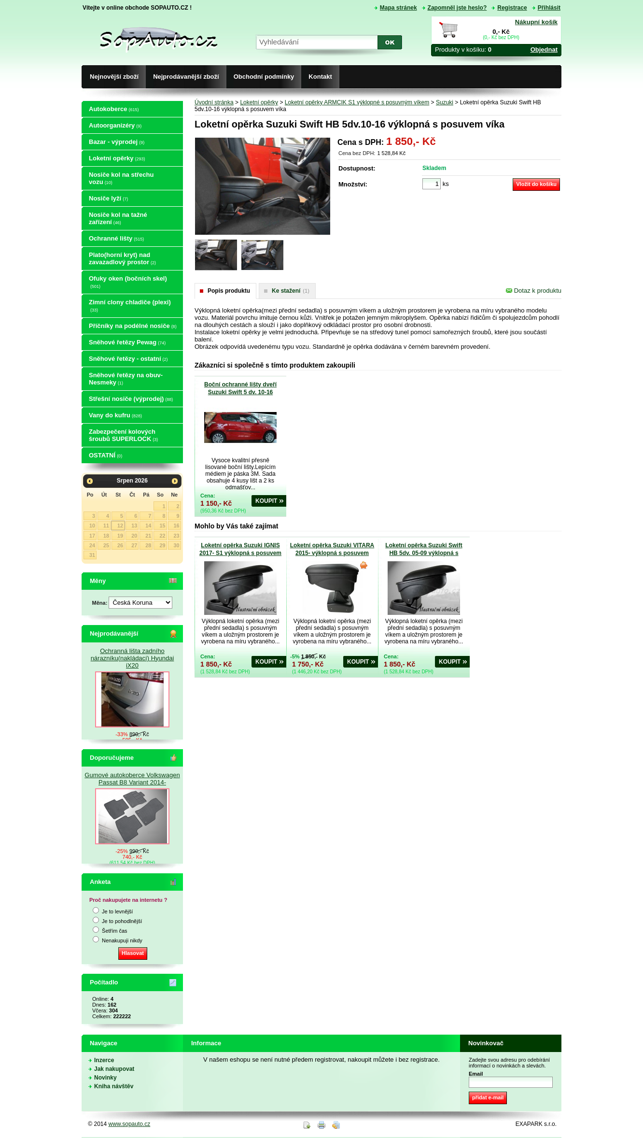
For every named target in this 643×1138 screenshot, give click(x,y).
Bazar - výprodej (116, 141)
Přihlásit (549, 7)
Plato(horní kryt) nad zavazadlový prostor (122, 258)
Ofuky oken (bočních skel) (128, 282)
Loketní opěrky (117, 158)
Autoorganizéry (115, 125)
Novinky (105, 1077)
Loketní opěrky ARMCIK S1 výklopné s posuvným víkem (357, 102)
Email (476, 1074)
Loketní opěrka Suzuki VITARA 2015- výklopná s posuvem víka (332, 553)
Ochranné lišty (116, 238)
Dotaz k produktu (533, 290)
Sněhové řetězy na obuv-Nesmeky (126, 378)
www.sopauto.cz (130, 1124)
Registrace (512, 7)
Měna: (100, 603)
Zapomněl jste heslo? (457, 7)
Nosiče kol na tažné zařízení (118, 218)
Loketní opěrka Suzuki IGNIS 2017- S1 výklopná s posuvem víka (240, 553)
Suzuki (444, 102)
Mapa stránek (398, 7)
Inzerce (104, 1060)
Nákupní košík (536, 22)
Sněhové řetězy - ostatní (128, 358)
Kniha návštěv (113, 1086)
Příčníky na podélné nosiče (133, 325)
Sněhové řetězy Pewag (127, 342)
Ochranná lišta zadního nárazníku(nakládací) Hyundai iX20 (132, 658)
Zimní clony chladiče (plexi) (130, 306)
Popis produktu (229, 290)
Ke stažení (290, 290)
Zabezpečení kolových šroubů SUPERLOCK (123, 435)
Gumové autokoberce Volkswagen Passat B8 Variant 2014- (132, 778)
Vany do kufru (115, 415)
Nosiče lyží (108, 198)
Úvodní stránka (214, 102)
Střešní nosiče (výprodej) (131, 398)
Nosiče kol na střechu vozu (121, 178)
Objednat (544, 49)
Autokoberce (114, 109)
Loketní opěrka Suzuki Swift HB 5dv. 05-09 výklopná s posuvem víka (423, 553)
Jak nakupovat (114, 1069)
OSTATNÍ (105, 455)
